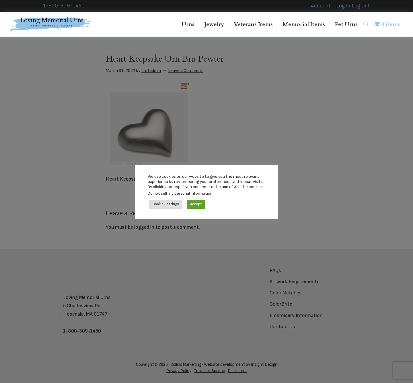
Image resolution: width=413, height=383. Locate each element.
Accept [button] (196, 204)
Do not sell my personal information (180, 193)
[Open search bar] (366, 24)
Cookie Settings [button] (166, 204)
